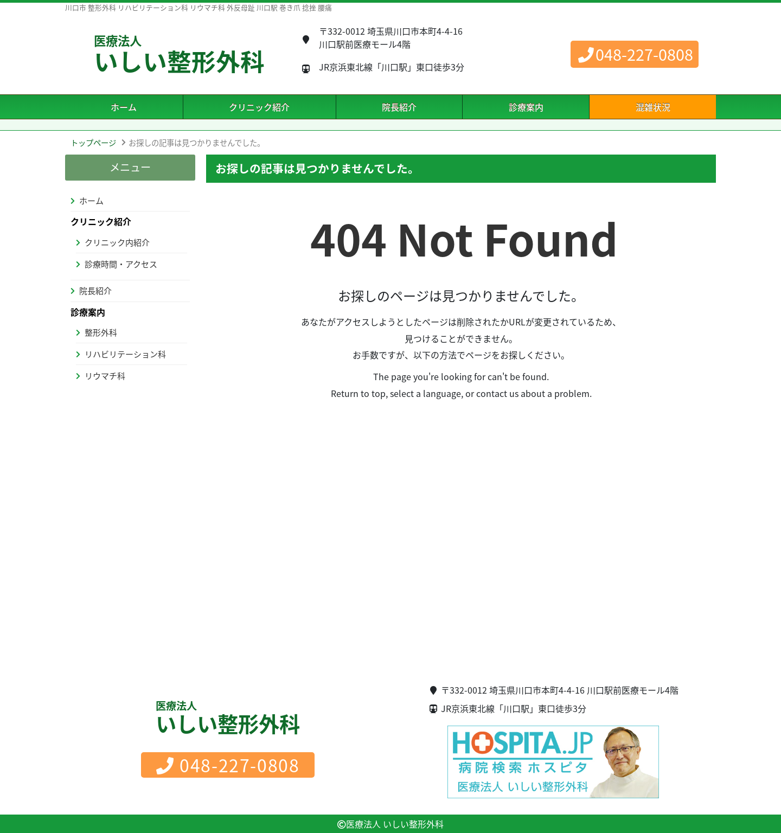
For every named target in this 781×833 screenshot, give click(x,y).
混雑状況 (653, 106)
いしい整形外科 (179, 55)
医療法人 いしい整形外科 (395, 823)
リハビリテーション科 (125, 354)
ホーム (124, 106)
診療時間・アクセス (121, 264)
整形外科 (101, 332)
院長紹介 (399, 106)
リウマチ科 (105, 376)
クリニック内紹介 (117, 242)
